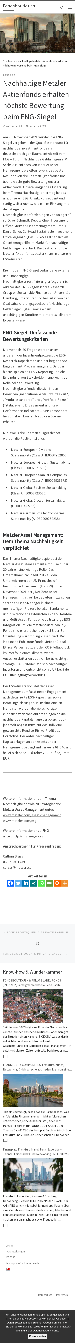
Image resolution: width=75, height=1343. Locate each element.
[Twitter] (18, 883)
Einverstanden (37, 1336)
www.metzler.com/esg (20, 820)
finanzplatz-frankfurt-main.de (23, 1263)
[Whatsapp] (41, 883)
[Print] (57, 883)
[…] (5, 1056)
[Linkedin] (25, 883)
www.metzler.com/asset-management (32, 815)
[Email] (49, 883)
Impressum (62, 1295)
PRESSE (10, 1257)
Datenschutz (45, 1295)
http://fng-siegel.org (28, 836)
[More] (64, 883)
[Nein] (70, 1326)
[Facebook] (10, 883)
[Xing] (33, 883)
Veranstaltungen (15, 1251)
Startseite (9, 61)
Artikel (9, 1245)
